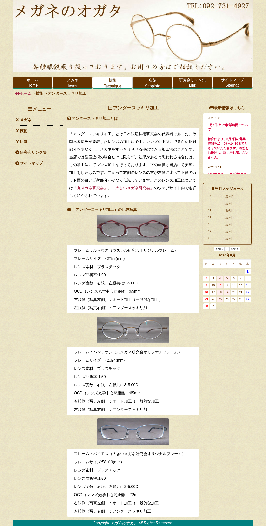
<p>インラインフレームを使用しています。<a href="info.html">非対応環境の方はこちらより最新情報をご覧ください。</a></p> (227, 143)
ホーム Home (32, 82)
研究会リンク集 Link (192, 82)
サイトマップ (29, 163)
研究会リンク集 (31, 152)
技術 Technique (113, 83)
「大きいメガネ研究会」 (133, 188)
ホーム (23, 93)
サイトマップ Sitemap (232, 82)
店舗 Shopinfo (159, 83)
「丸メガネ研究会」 (90, 188)
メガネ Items (73, 83)
